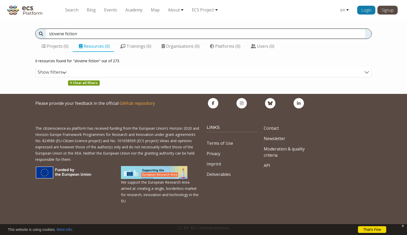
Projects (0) (55, 46)
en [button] (342, 10)
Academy (134, 10)
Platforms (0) (225, 46)
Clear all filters (84, 83)
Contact (271, 128)
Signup (388, 10)
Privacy (213, 153)
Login (366, 10)
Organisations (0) (181, 46)
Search (71, 10)
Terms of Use (220, 143)
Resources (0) (94, 46)
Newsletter (274, 138)
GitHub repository (137, 103)
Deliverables (219, 174)
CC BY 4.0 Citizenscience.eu (203, 228)
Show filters (52, 72)
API (267, 165)
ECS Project (203, 10)
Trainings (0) (135, 46)
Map (155, 10)
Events (110, 10)
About (174, 10)
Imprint (214, 164)
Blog (91, 10)
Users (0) (262, 46)
